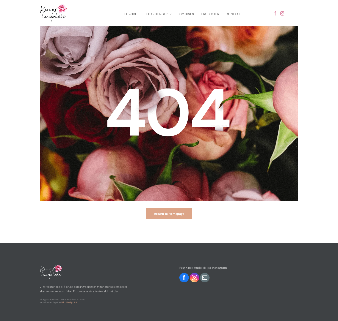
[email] (205, 278)
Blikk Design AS (69, 302)
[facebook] (275, 14)
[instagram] (282, 14)
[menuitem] (131, 14)
